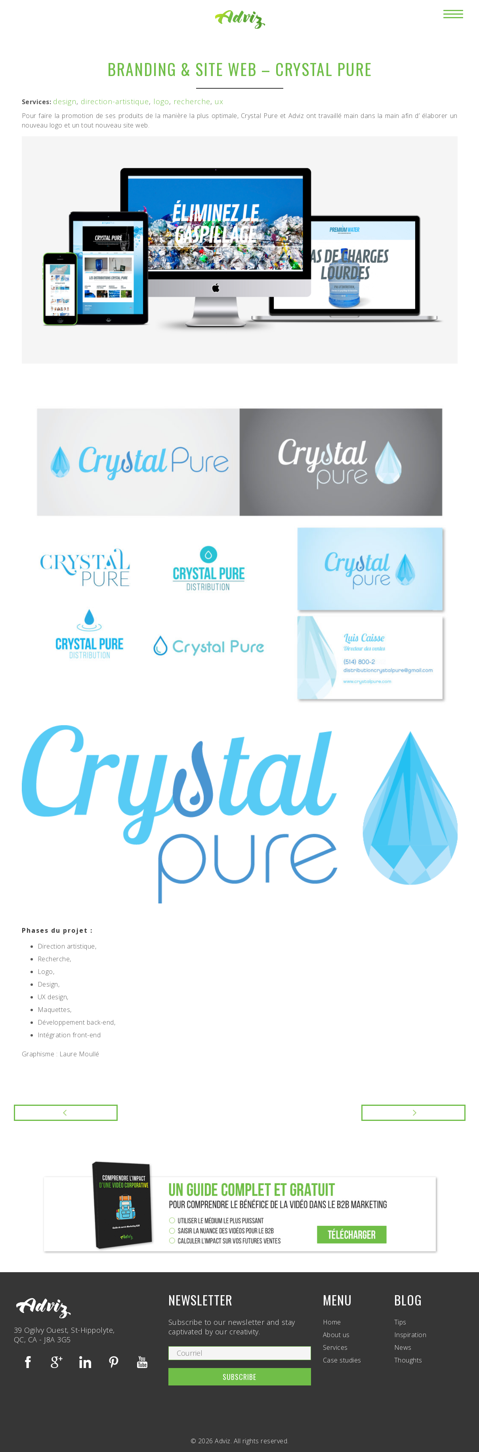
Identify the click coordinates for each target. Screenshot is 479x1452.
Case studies (342, 1360)
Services (335, 1347)
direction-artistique (115, 101)
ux (219, 101)
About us (336, 1334)
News (403, 1347)
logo (161, 101)
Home (332, 1322)
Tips (400, 1322)
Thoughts (408, 1360)
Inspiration (410, 1334)
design (64, 101)
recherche (192, 101)
